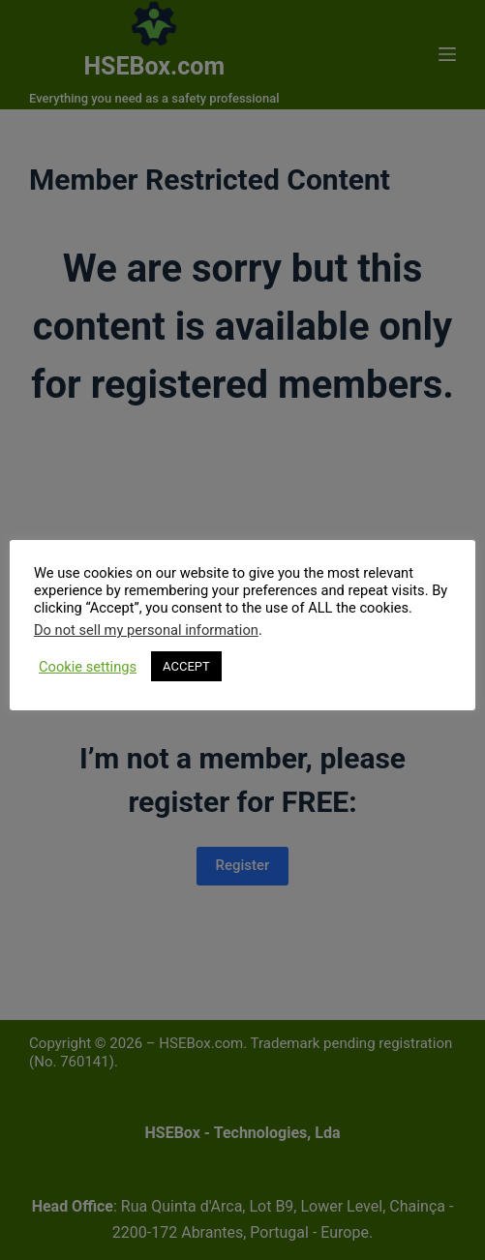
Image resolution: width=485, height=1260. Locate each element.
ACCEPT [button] (186, 666)
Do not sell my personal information (146, 630)
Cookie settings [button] (87, 666)
